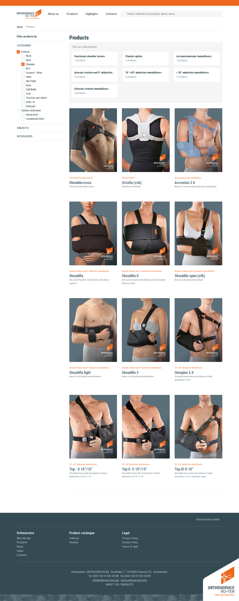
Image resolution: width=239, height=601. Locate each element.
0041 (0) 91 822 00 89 (138, 576)
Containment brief (35, 118)
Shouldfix (76, 276)
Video (20, 550)
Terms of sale (130, 546)
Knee (28, 85)
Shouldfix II (130, 276)
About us (53, 14)
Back (28, 60)
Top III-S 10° (184, 469)
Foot (28, 93)
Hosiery (73, 542)
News (20, 546)
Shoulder (30, 64)
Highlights (92, 14)
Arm (28, 68)
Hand (28, 76)
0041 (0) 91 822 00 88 (106, 576)
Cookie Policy (130, 542)
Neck (28, 55)
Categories (24, 45)
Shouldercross (80, 183)
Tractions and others (36, 97)
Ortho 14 (30, 102)
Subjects (23, 128)
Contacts (111, 14)
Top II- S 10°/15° (134, 469)
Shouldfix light (80, 372)
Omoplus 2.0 (184, 372)
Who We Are (24, 538)
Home (20, 26)
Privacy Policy (130, 538)
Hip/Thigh (31, 81)
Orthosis (25, 51)
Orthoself (30, 106)
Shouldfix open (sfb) (190, 276)
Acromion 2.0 (185, 183)
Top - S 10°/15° (80, 469)
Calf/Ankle (31, 89)
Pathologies (24, 136)
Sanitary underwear (31, 110)
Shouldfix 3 (130, 372)
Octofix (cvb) (132, 183)
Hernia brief (32, 114)
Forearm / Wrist (34, 72)
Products (72, 14)
